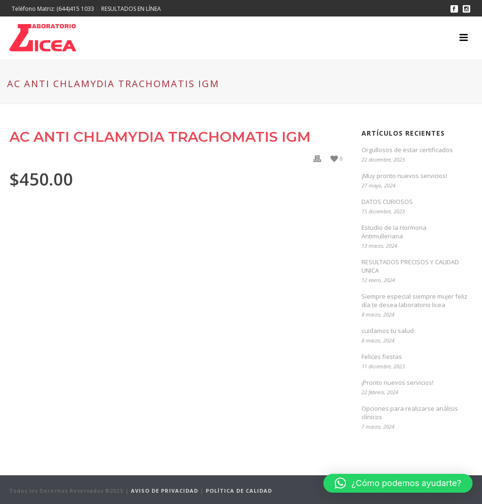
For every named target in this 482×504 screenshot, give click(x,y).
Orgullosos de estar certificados (407, 150)
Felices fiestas (382, 356)
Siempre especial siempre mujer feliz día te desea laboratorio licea (414, 300)
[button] (398, 483)
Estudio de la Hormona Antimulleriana (394, 231)
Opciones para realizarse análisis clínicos (410, 412)
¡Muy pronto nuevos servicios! (404, 175)
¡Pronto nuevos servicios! (398, 382)
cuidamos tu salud (388, 330)
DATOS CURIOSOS (387, 201)
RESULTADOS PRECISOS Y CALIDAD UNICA (410, 266)
